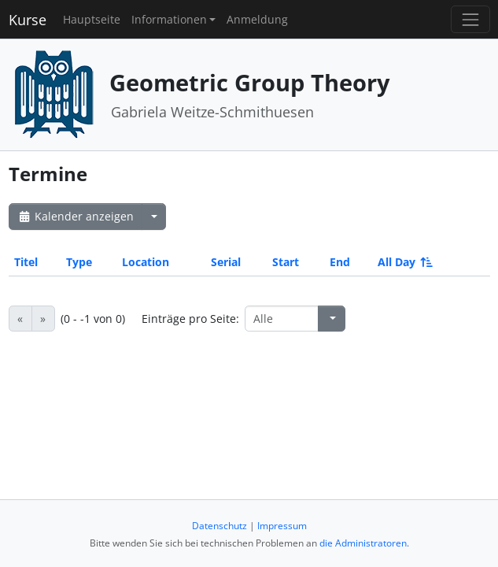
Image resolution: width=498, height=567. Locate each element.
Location (145, 261)
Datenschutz (219, 525)
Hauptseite (91, 19)
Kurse (27, 19)
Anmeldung (257, 19)
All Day (404, 262)
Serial (226, 261)
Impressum (282, 525)
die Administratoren (363, 543)
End (340, 261)
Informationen (169, 19)
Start (285, 261)
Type (79, 261)
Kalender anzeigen (75, 216)
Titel (26, 261)
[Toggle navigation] (470, 19)
